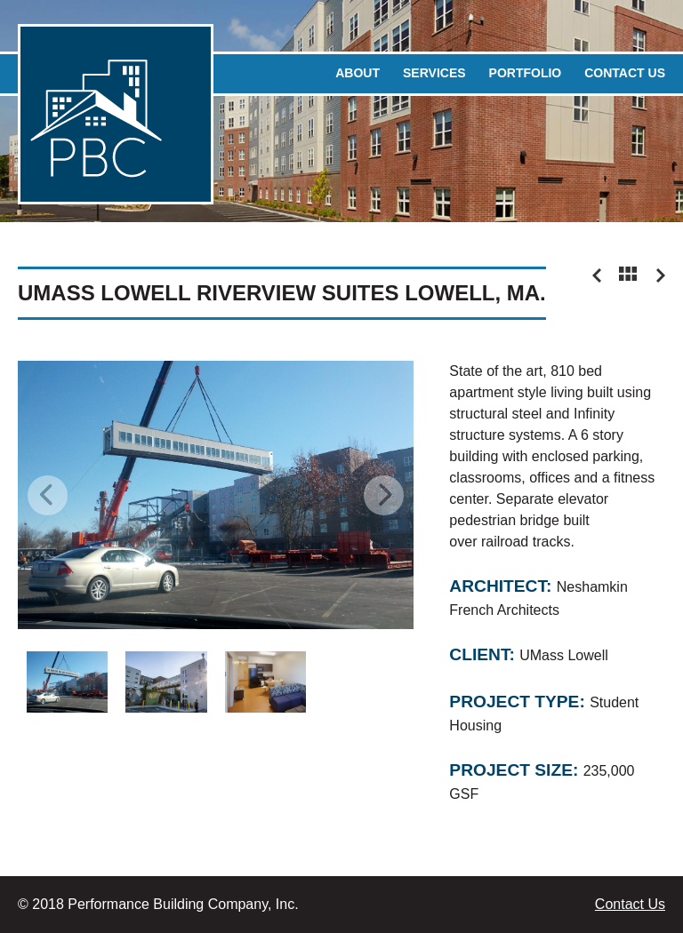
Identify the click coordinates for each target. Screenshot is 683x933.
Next (384, 495)
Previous (47, 495)
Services (434, 73)
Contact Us (624, 73)
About (357, 73)
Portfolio (525, 73)
